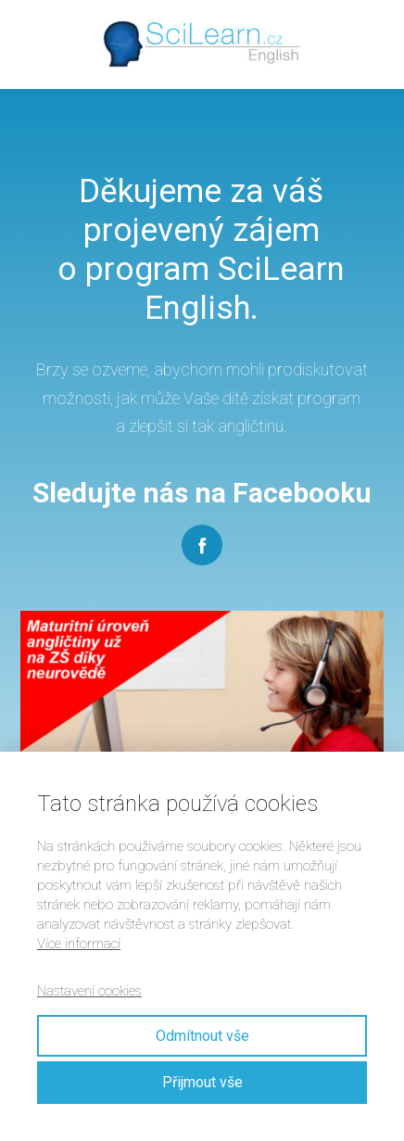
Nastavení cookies (89, 991)
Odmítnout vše (202, 1036)
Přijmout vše (202, 1082)
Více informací (78, 943)
